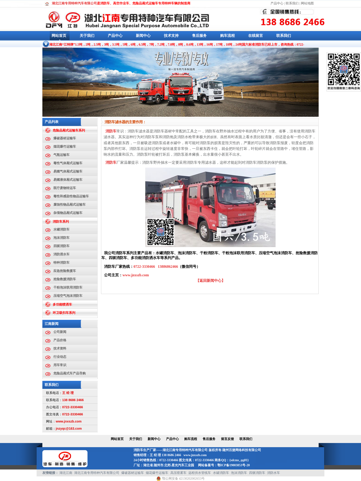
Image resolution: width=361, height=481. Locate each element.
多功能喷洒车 (62, 304)
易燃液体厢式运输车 (67, 179)
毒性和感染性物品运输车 (71, 196)
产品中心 (277, 3)
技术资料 (59, 348)
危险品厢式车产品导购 (69, 373)
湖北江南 (65, 473)
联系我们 (292, 3)
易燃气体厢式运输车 (67, 171)
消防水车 (273, 473)
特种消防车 (61, 262)
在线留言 (255, 36)
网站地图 (307, 3)
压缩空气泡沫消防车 (67, 295)
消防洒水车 (61, 254)
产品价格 (59, 340)
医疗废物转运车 (64, 188)
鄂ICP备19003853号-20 (233, 465)
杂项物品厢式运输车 (67, 213)
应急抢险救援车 (64, 271)
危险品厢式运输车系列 (69, 130)
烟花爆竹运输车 (64, 146)
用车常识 (59, 365)
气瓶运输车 (61, 155)
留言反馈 (227, 439)
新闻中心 (143, 36)
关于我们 (87, 36)
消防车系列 (61, 221)
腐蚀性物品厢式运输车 (69, 204)
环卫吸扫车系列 (64, 313)
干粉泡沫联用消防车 (67, 287)
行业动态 (59, 357)
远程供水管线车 (199, 473)
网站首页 (59, 36)
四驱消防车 (61, 246)
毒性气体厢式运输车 (67, 163)
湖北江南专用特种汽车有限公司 (96, 473)
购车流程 (227, 36)
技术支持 (171, 36)
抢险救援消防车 (64, 279)
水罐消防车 (61, 229)
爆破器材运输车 (64, 138)
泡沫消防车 (61, 237)
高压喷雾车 (178, 473)
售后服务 (199, 36)
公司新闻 (59, 332)
